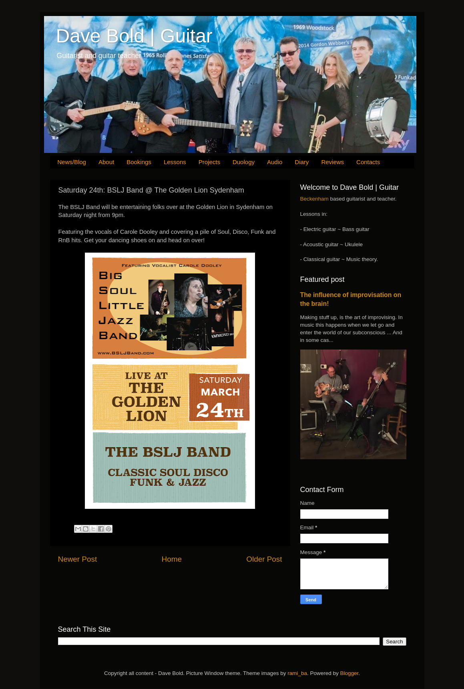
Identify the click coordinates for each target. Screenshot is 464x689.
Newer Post (77, 559)
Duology (244, 162)
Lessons (175, 162)
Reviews (332, 162)
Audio (274, 162)
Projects (209, 162)
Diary (302, 162)
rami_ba (297, 673)
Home (172, 559)
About (106, 162)
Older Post (264, 559)
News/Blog (71, 162)
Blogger (349, 673)
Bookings (139, 162)
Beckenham (314, 199)
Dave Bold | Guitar (134, 35)
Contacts (368, 162)
